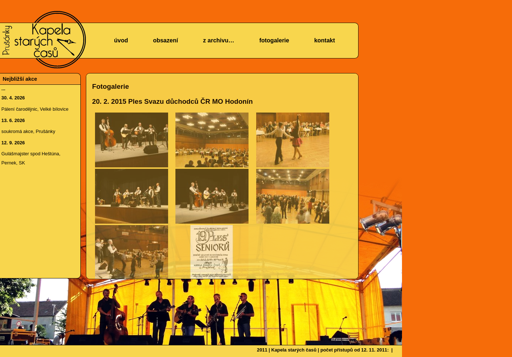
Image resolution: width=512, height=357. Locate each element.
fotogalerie (274, 40)
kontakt (324, 40)
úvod (121, 40)
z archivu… (218, 40)
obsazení (165, 40)
